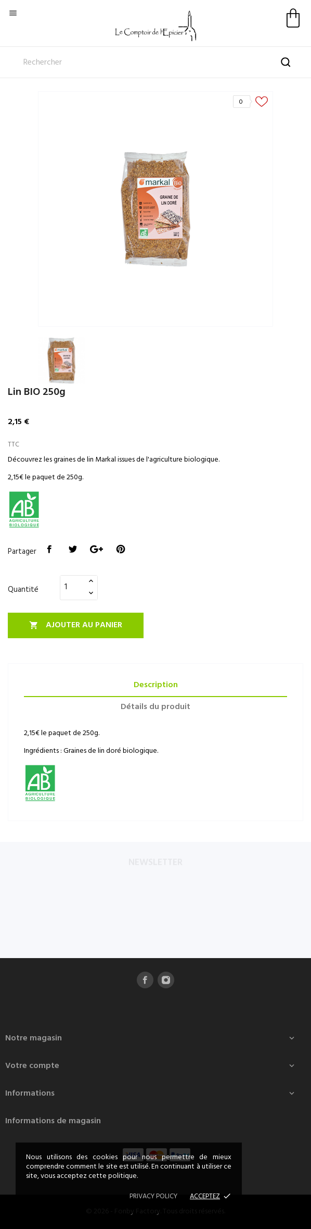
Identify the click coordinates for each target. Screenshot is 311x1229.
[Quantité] (72, 587)
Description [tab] (156, 685)
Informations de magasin (53, 1121)
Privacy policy (153, 1196)
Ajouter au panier (75, 625)
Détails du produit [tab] (155, 707)
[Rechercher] (155, 62)
